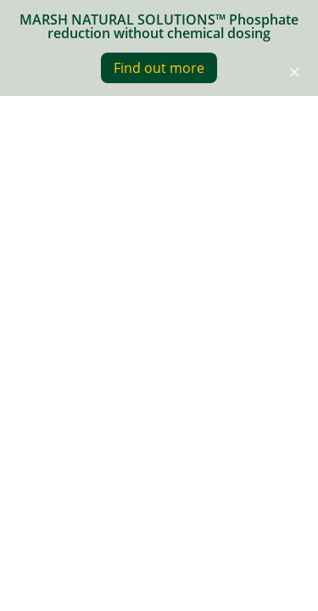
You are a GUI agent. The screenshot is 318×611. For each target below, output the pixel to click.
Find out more (159, 68)
